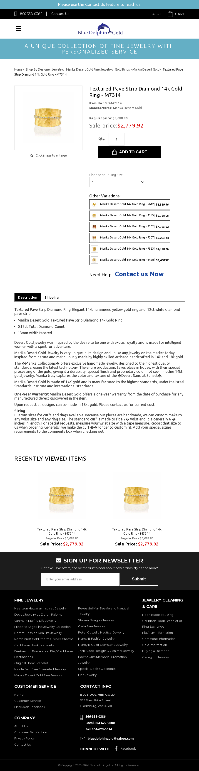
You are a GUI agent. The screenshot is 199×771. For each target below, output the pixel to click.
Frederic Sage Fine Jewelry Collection (42, 627)
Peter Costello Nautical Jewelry (101, 632)
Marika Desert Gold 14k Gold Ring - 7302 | (130, 226)
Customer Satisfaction (30, 732)
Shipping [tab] (52, 297)
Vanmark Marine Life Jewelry (35, 620)
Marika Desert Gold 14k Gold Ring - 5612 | (130, 204)
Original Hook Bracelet (31, 663)
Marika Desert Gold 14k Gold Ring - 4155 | (130, 215)
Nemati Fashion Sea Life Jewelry (38, 633)
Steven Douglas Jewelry (96, 620)
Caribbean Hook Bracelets (34, 645)
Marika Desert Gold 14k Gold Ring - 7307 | (130, 237)
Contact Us (60, 14)
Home (19, 694)
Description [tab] (27, 297)
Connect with (94, 749)
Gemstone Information (159, 639)
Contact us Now (139, 274)
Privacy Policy (24, 738)
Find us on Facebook (29, 707)
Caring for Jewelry (155, 657)
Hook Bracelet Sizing (157, 614)
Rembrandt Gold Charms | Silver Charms (43, 639)
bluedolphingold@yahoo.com (111, 738)
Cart (180, 14)
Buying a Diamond (155, 651)
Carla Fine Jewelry (91, 626)
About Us (21, 726)
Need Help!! (101, 275)
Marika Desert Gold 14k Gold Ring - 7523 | (130, 249)
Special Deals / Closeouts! (97, 668)
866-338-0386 (31, 14)
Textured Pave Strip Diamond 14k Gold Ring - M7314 (62, 531)
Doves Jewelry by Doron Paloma (38, 614)
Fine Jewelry (87, 675)
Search (155, 14)
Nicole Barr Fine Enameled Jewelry (40, 669)
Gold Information (154, 645)
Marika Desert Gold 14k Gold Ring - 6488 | (130, 260)
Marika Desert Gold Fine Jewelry (38, 675)
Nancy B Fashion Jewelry (96, 638)
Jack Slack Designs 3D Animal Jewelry (106, 651)
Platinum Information (157, 632)
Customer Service (27, 700)
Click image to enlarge (51, 155)
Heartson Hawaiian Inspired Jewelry (40, 608)
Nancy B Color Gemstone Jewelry (103, 644)
